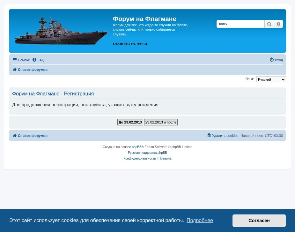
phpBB (137, 147)
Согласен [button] (259, 220)
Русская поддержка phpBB (147, 152)
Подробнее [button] (200, 220)
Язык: (249, 79)
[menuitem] (38, 60)
